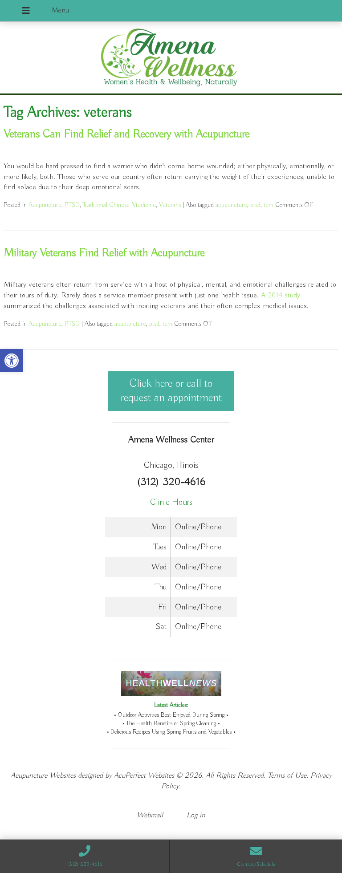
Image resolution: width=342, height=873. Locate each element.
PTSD (72, 205)
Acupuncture (44, 205)
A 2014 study (280, 295)
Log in (196, 815)
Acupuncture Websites (43, 775)
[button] (11, 360)
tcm (268, 205)
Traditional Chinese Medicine (119, 205)
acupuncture (231, 205)
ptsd (255, 205)
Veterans (170, 205)
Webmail (150, 815)
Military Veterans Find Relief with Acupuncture (104, 253)
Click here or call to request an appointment (171, 391)
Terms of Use (287, 775)
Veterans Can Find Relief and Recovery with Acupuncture (126, 134)
